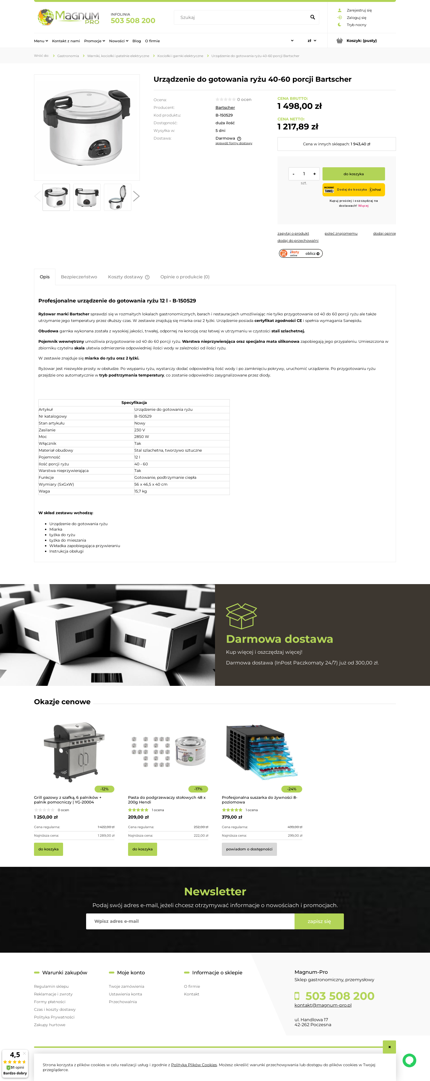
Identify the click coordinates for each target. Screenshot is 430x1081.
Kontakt (191, 994)
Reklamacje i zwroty (53, 994)
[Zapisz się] (319, 921)
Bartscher (225, 107)
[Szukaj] (312, 17)
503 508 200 (133, 20)
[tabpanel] (215, 424)
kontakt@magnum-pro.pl (323, 1005)
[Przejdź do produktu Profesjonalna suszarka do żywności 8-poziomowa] (262, 759)
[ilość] (304, 173)
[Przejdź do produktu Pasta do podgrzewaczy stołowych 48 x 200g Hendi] (168, 759)
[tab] (44, 277)
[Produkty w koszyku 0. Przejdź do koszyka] (362, 40)
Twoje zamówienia (126, 986)
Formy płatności (50, 1001)
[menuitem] (41, 40)
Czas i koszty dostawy (55, 1009)
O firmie (192, 986)
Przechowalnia (123, 1001)
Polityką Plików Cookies (194, 1064)
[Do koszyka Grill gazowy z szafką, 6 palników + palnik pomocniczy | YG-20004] (48, 849)
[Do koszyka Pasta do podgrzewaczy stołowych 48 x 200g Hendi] (142, 849)
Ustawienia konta (125, 994)
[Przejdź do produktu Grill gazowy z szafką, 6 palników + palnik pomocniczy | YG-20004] (74, 759)
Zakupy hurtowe (49, 1024)
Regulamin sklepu (51, 986)
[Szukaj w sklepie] (241, 17)
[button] (37, 197)
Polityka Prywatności (54, 1017)
